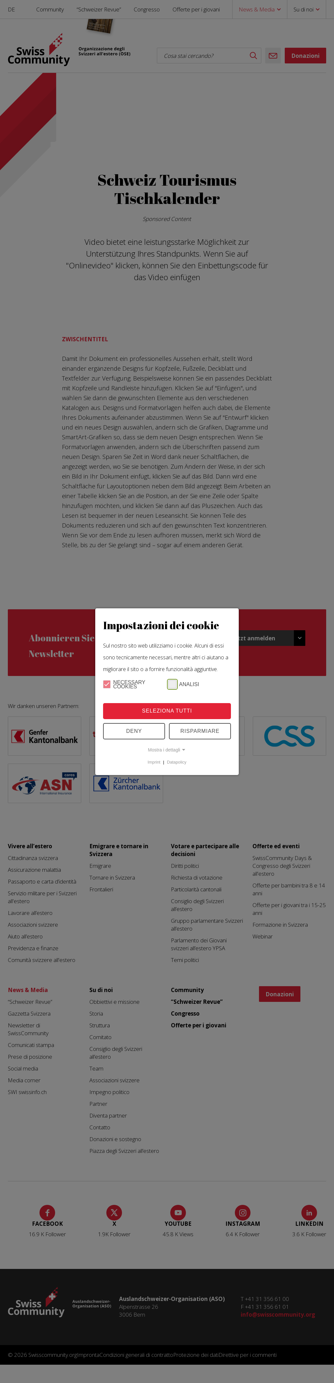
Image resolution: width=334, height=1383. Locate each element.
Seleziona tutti (167, 711)
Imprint (154, 762)
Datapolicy (177, 762)
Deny (134, 731)
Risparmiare (200, 731)
